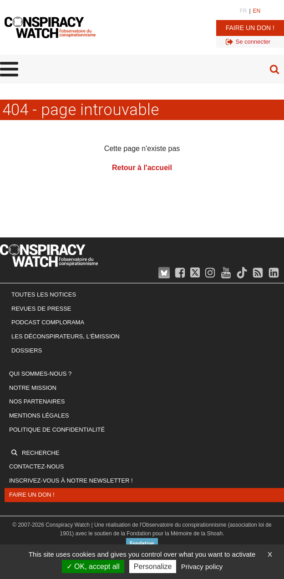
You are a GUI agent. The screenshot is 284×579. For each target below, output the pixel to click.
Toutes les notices (43, 294)
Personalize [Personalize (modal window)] (153, 566)
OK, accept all (93, 566)
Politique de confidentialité (57, 429)
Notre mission (32, 387)
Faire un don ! (250, 27)
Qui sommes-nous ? (40, 373)
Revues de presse (41, 308)
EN (257, 11)
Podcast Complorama (47, 322)
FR (243, 11)
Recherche (40, 452)
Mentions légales (39, 415)
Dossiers (26, 350)
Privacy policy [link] (202, 566)
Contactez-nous (36, 466)
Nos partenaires (37, 401)
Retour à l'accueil (142, 167)
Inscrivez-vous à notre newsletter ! (71, 480)
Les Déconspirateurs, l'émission (65, 336)
